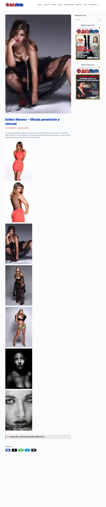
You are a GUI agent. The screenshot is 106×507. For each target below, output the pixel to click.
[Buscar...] (86, 19)
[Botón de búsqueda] (99, 19)
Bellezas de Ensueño (23, 128)
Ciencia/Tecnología (69, 4)
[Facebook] (8, 450)
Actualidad (46, 4)
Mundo (60, 4)
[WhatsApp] (20, 450)
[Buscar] (100, 4)
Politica (39, 4)
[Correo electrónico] (33, 450)
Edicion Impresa (93, 4)
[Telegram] (27, 450)
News (85, 4)
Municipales (79, 4)
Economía (54, 4)
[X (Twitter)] (14, 450)
